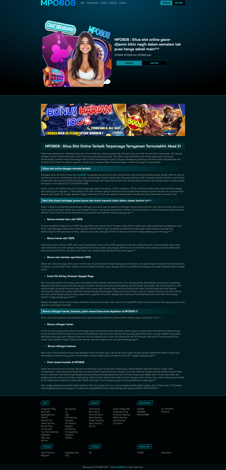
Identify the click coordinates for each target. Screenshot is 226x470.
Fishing (113, 2)
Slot (82, 2)
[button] (45, 119)
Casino (103, 2)
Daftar (179, 2)
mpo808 (81, 174)
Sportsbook (92, 2)
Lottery (122, 2)
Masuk (166, 2)
